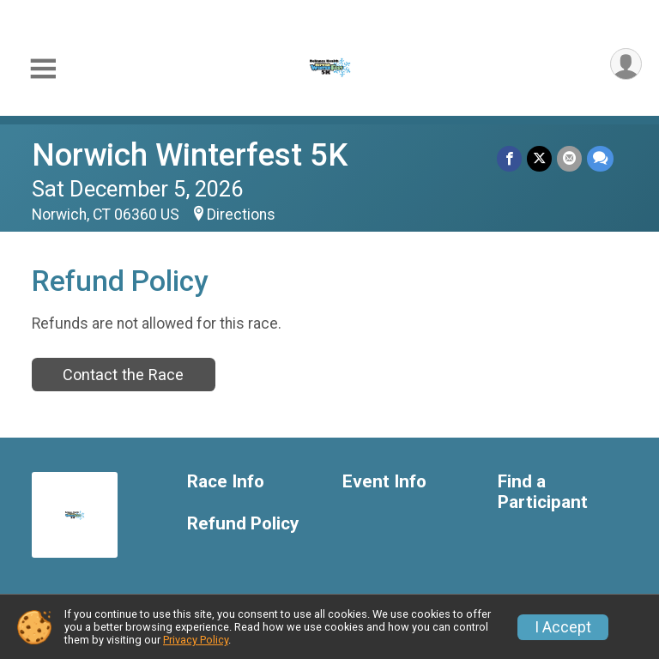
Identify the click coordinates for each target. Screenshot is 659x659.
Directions (241, 214)
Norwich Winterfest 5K (190, 154)
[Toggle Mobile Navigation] (43, 69)
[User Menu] (626, 64)
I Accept (563, 627)
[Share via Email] (569, 158)
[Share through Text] (600, 158)
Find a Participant (543, 492)
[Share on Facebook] (509, 158)
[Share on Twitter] (539, 158)
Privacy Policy (195, 639)
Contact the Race (123, 375)
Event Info (384, 482)
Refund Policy (243, 524)
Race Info (225, 482)
